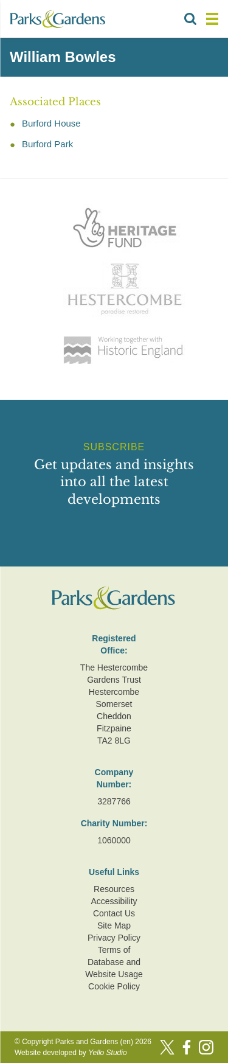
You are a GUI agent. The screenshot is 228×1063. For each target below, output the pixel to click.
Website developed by (71, 1052)
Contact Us (114, 913)
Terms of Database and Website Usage (114, 962)
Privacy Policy (114, 938)
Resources (114, 889)
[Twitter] (167, 1047)
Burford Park (47, 144)
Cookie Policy (114, 986)
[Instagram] (206, 1047)
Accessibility (114, 901)
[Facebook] (186, 1047)
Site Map (114, 925)
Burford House (51, 123)
